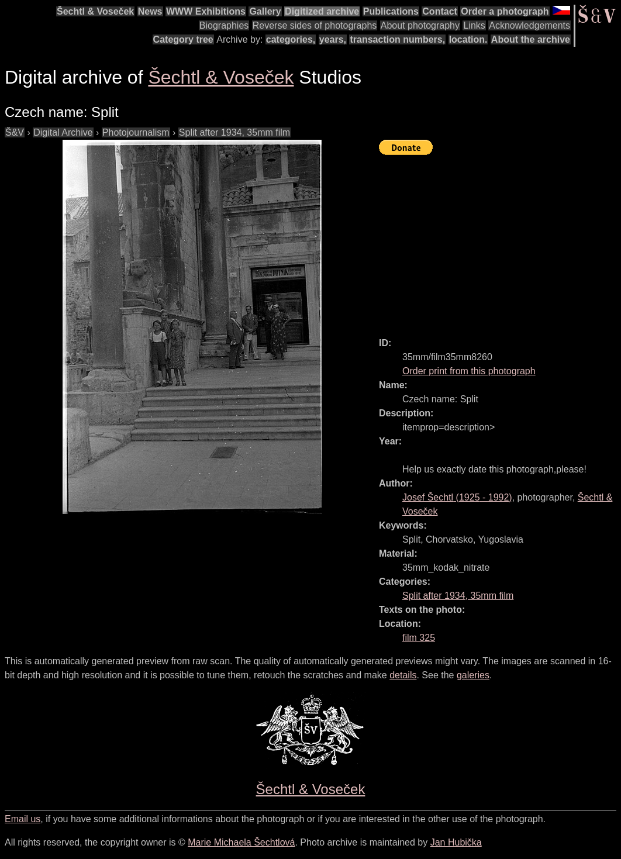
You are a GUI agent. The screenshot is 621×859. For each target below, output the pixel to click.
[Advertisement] (500, 241)
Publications (391, 11)
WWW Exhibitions (206, 11)
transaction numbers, (397, 39)
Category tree (183, 39)
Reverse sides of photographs (315, 25)
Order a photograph (504, 11)
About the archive (530, 39)
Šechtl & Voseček (95, 11)
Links (474, 25)
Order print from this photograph (469, 371)
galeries (473, 675)
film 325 (418, 638)
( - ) (457, 497)
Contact (439, 11)
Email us (22, 819)
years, (332, 39)
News (150, 11)
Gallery (265, 11)
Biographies (224, 25)
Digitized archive (322, 11)
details (402, 675)
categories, (290, 39)
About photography (420, 25)
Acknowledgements (529, 25)
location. (468, 39)
